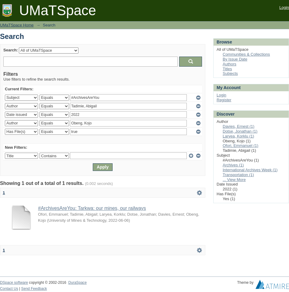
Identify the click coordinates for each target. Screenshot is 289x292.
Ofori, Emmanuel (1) (240, 145)
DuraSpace (77, 282)
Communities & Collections (246, 54)
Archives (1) (233, 165)
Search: (10, 50)
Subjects (230, 73)
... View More (234, 179)
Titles (227, 69)
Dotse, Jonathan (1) (240, 131)
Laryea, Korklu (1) (238, 136)
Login (284, 7)
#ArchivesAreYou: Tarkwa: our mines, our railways (92, 208)
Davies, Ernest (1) (238, 126)
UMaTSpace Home (17, 25)
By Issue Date (235, 59)
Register (224, 100)
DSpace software (14, 282)
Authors (229, 64)
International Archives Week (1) (250, 170)
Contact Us (9, 289)
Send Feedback (34, 289)
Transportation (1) (238, 174)
